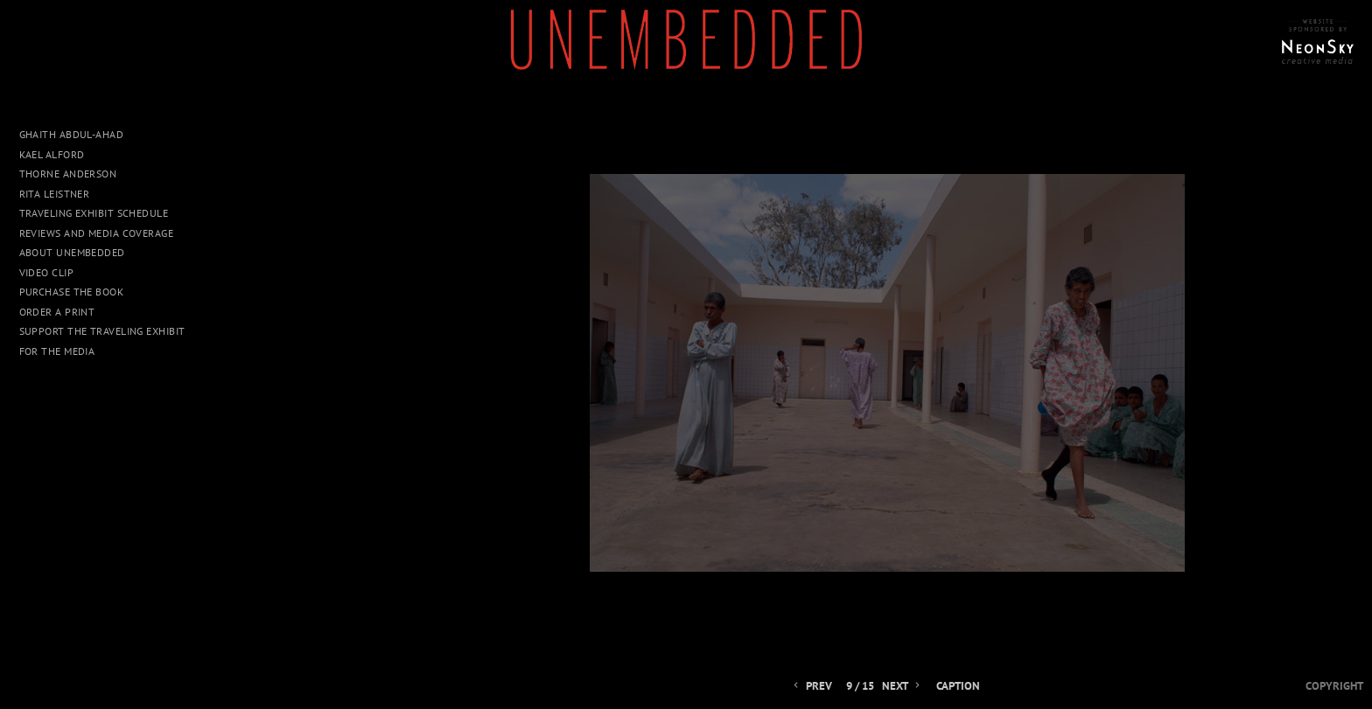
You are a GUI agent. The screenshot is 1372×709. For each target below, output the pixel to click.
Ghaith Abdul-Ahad (71, 134)
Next (902, 686)
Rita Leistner (54, 193)
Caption (958, 686)
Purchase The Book (71, 291)
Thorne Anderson (68, 173)
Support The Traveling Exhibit (102, 330)
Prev (811, 686)
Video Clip (46, 272)
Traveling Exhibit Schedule (94, 212)
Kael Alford (52, 154)
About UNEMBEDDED (72, 252)
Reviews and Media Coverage (96, 233)
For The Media (57, 351)
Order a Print (57, 311)
